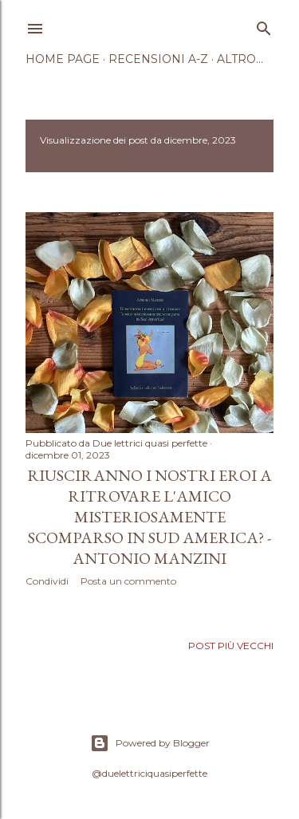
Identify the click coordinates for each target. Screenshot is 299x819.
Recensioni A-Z (158, 59)
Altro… (240, 59)
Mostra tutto (83, 152)
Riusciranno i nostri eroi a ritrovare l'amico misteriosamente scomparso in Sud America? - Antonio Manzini (149, 517)
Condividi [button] (47, 581)
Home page (63, 59)
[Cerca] (263, 25)
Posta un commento (128, 581)
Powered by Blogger (150, 743)
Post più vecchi (230, 646)
